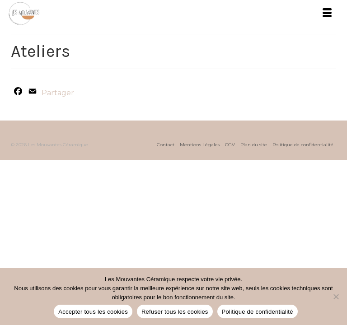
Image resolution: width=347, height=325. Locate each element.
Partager (58, 92)
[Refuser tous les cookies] (335, 296)
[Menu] (327, 13)
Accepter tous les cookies (93, 311)
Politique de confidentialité (257, 311)
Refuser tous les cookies (174, 311)
